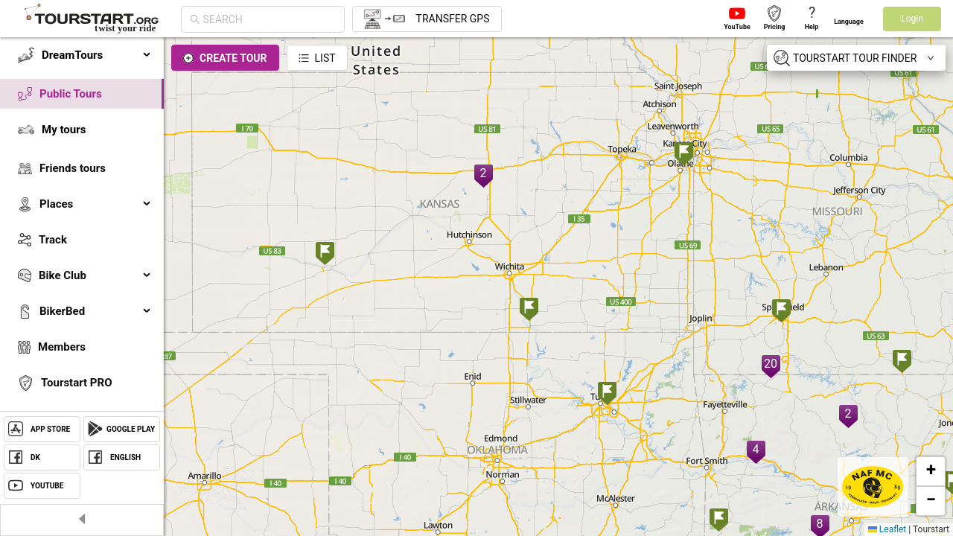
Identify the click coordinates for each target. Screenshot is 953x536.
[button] (931, 471)
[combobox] (269, 19)
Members (62, 347)
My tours (64, 129)
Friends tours (72, 168)
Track (53, 239)
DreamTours (97, 55)
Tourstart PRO (76, 382)
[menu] (82, 254)
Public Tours (70, 93)
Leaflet (887, 529)
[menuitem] (82, 55)
